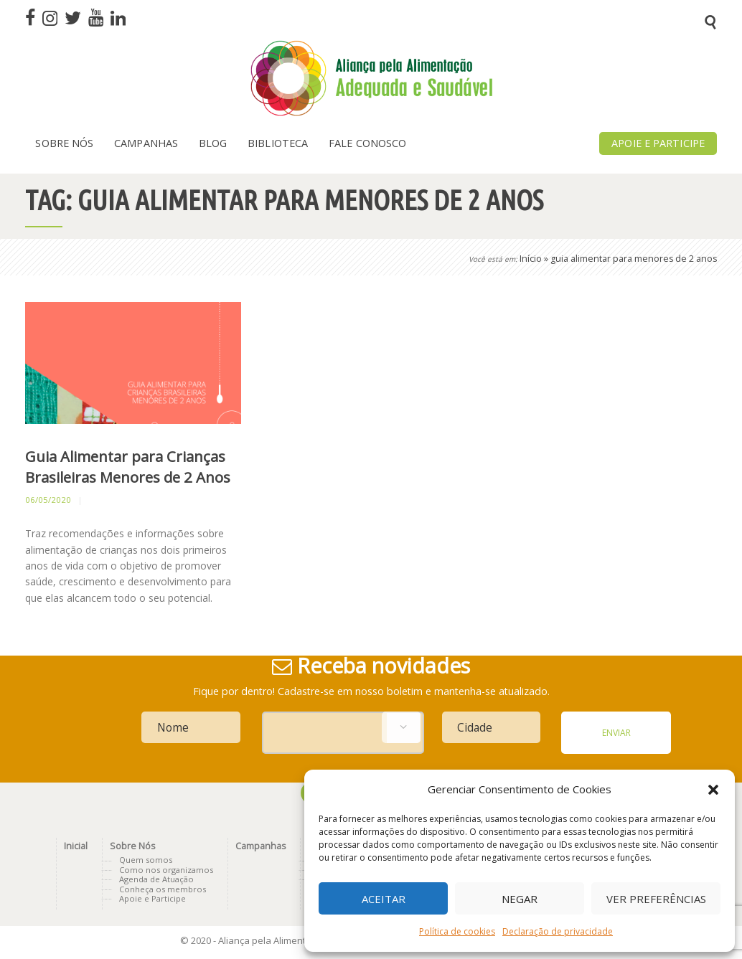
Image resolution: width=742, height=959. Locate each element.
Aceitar (383, 899)
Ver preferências (656, 899)
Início (531, 258)
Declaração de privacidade (557, 931)
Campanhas (260, 846)
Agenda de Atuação (156, 879)
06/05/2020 (48, 499)
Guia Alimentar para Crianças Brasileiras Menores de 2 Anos (127, 466)
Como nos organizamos (166, 869)
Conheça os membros (162, 889)
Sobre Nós (132, 846)
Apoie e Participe (152, 898)
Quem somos (145, 859)
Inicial (76, 846)
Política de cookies (457, 931)
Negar (519, 899)
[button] (713, 790)
